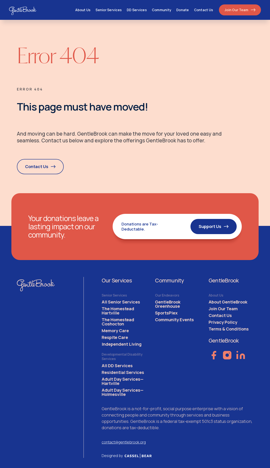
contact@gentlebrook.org (124, 442)
